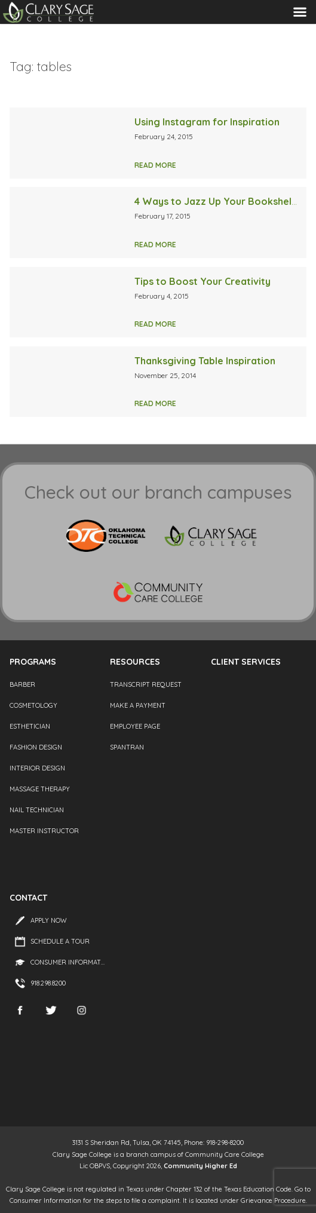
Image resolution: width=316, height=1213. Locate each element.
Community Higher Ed (200, 1166)
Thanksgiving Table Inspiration (204, 361)
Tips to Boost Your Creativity (202, 281)
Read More (155, 165)
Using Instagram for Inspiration (207, 122)
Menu (300, 11)
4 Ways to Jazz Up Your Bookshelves (221, 201)
